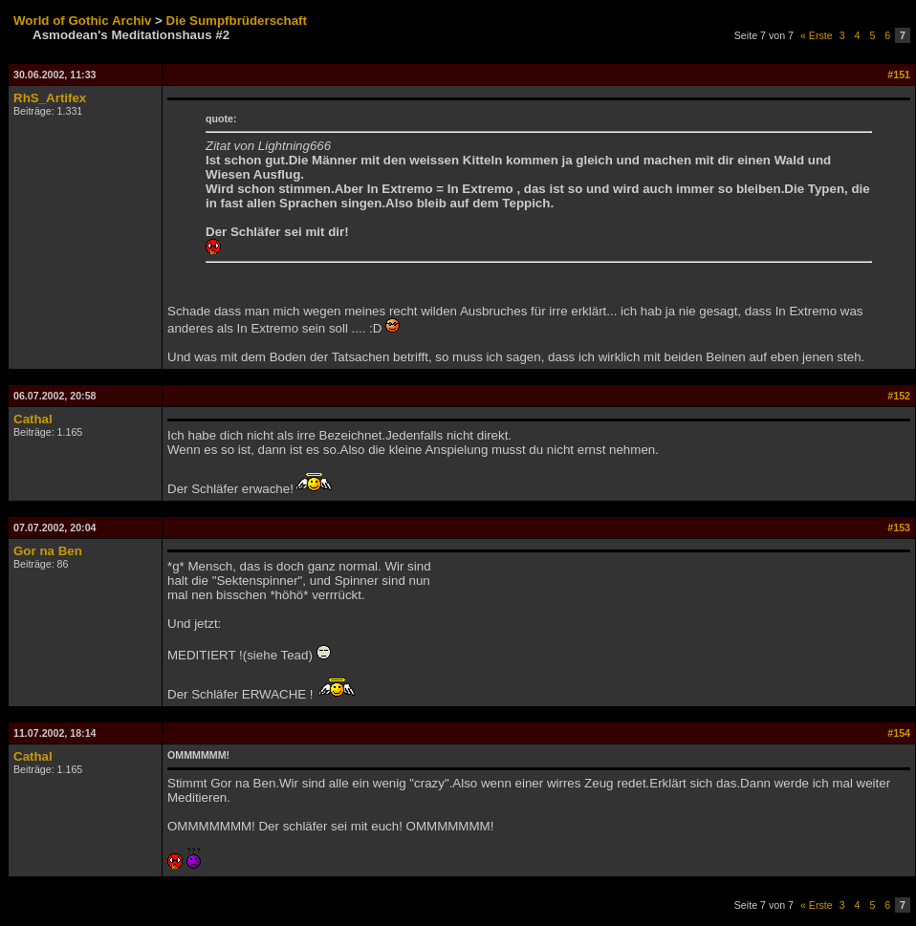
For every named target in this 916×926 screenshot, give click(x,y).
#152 (898, 395)
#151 (898, 74)
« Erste (816, 35)
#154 (898, 733)
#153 (898, 527)
